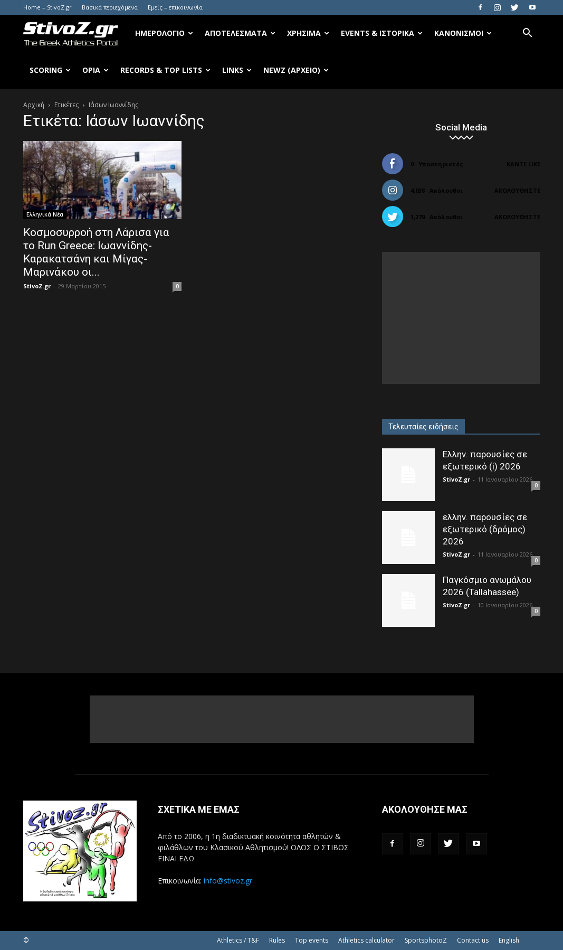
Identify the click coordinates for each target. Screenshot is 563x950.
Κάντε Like (523, 164)
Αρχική (33, 104)
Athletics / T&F (238, 940)
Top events (311, 940)
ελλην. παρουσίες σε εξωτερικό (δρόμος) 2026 (485, 529)
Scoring (50, 70)
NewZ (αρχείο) (296, 70)
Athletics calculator (366, 940)
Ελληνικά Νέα (44, 214)
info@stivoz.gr (228, 881)
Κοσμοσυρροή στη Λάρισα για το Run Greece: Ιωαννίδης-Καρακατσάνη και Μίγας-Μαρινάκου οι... (96, 252)
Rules (277, 940)
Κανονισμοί (463, 33)
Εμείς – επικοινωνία (175, 7)
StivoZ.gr (37, 286)
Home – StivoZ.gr (47, 7)
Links (237, 70)
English (509, 940)
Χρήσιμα (308, 33)
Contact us (473, 940)
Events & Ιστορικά (382, 33)
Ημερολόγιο (164, 33)
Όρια (95, 70)
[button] (527, 34)
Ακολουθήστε (517, 190)
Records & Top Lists (165, 70)
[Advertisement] (461, 318)
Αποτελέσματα (240, 33)
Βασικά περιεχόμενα (110, 7)
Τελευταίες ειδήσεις (423, 426)
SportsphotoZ (426, 940)
